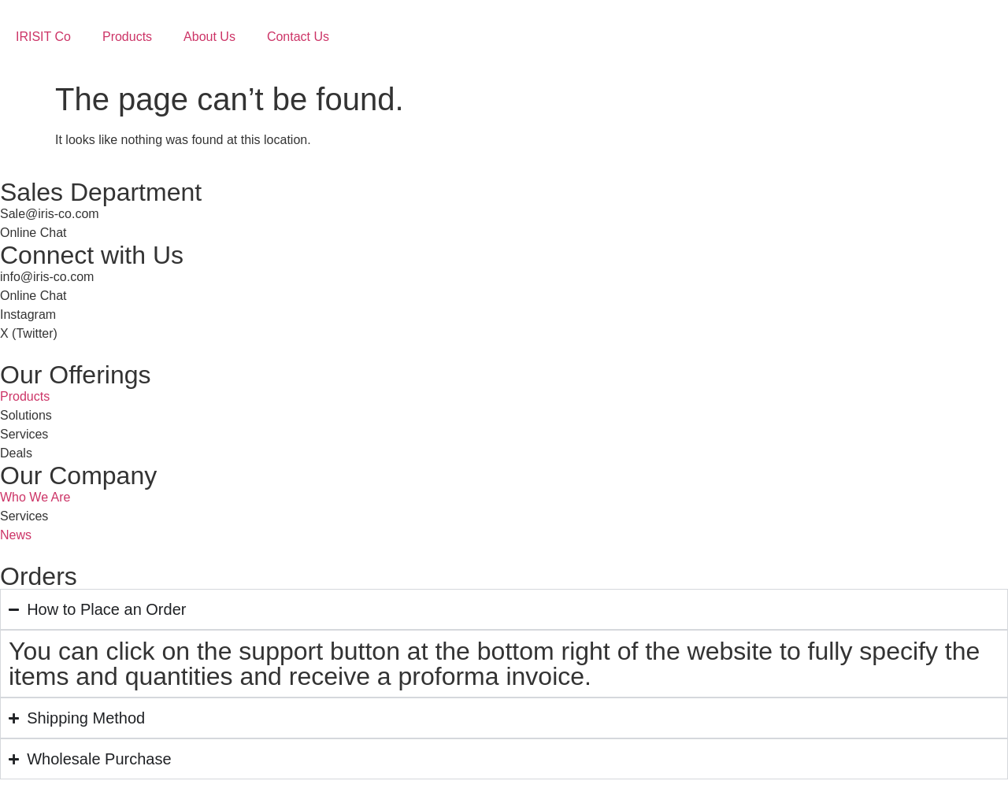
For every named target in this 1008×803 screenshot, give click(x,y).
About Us (209, 36)
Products (127, 36)
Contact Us (298, 36)
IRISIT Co (43, 36)
